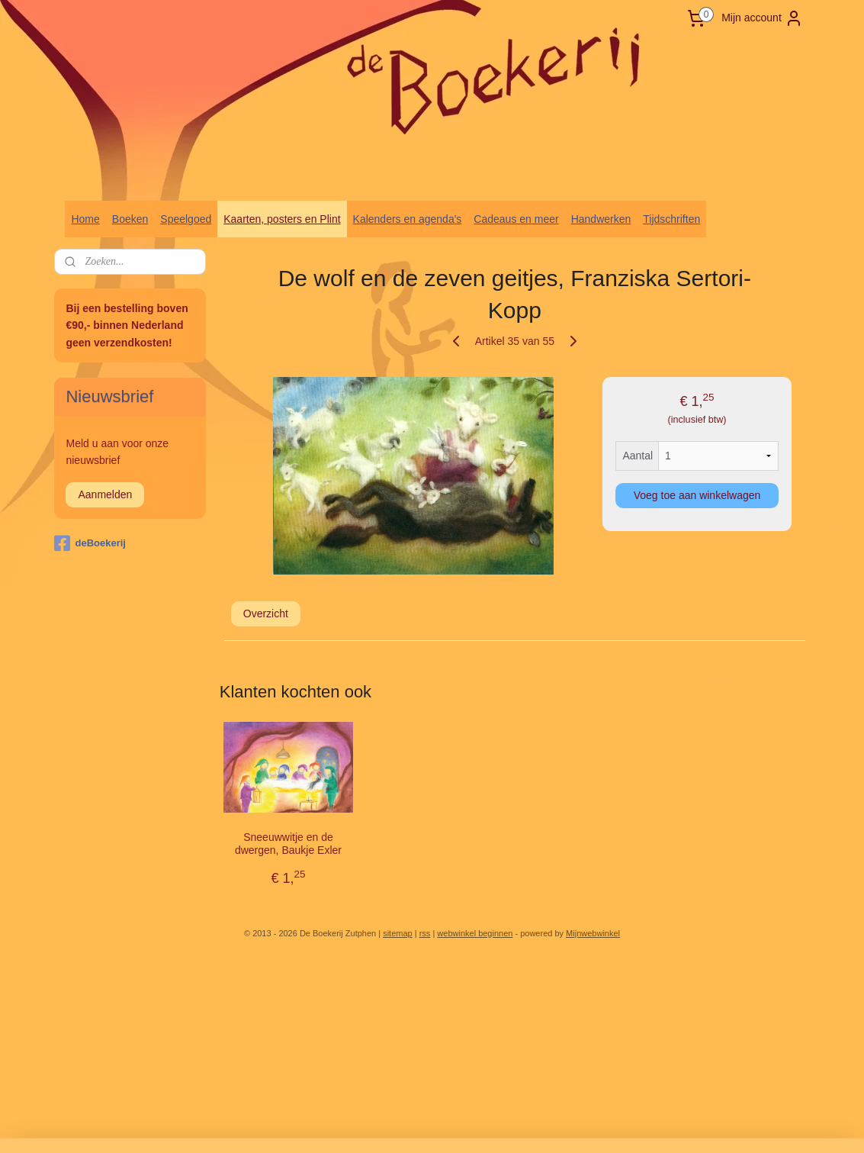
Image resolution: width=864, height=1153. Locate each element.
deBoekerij (89, 543)
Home (85, 219)
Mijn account (762, 18)
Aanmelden (105, 494)
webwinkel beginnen (474, 933)
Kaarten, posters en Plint (281, 219)
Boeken (130, 219)
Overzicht (264, 613)
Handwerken (601, 219)
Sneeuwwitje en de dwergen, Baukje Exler (288, 843)
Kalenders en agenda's (407, 219)
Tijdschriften (671, 219)
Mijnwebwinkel (593, 933)
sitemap (398, 933)
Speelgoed (185, 219)
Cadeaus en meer (516, 219)
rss (425, 933)
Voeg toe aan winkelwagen (696, 495)
